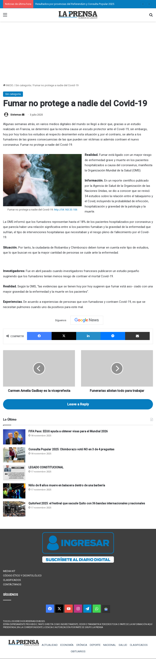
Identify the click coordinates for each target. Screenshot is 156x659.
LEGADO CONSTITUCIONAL (45, 467)
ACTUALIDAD (50, 644)
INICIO (8, 85)
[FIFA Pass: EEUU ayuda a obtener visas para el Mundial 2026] (14, 436)
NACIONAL (109, 644)
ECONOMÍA (67, 644)
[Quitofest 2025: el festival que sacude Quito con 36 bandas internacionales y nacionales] (14, 509)
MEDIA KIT (9, 571)
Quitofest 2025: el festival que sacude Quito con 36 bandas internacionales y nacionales (86, 503)
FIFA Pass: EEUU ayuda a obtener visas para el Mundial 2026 (68, 431)
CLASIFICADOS (12, 579)
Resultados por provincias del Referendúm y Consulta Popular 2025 (74, 3)
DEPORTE (95, 644)
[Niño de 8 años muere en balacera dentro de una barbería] (14, 491)
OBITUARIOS (78, 651)
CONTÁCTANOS (12, 584)
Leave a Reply (78, 404)
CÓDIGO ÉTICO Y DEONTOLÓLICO (22, 575)
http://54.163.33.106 (65, 209)
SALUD (123, 644)
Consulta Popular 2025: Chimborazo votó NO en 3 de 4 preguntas (71, 449)
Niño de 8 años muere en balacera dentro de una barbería (66, 485)
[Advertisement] (78, 52)
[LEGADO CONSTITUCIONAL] (14, 472)
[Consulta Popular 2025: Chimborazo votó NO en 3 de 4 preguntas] (14, 454)
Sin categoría (23, 85)
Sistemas (15, 114)
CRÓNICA (81, 644)
